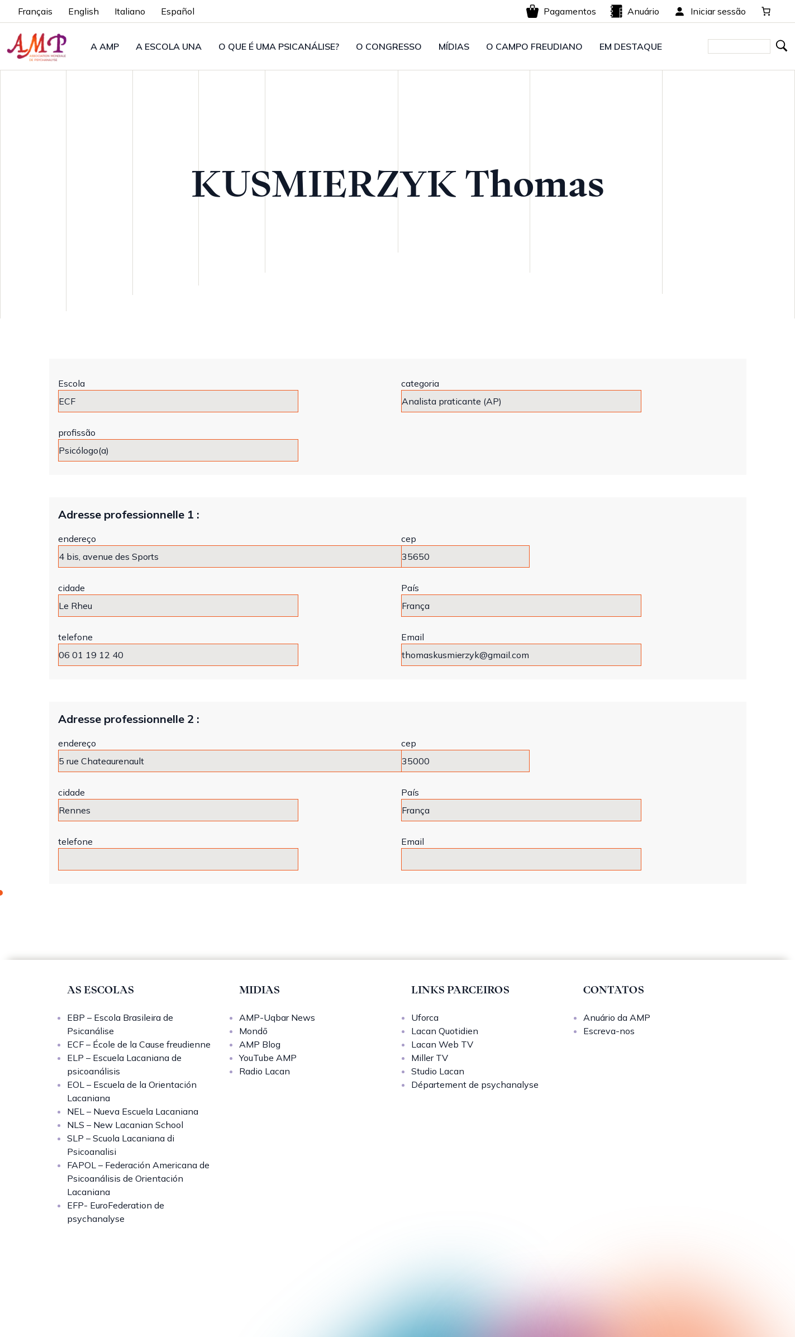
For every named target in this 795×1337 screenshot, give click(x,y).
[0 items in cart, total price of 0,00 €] (766, 11)
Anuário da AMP (616, 1017)
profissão (77, 432)
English (83, 11)
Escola (71, 383)
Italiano (130, 11)
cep (408, 538)
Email (412, 637)
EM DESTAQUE (630, 46)
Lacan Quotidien (444, 1030)
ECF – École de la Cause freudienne (139, 1044)
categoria (420, 383)
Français (35, 11)
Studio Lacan (437, 1071)
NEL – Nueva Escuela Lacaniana (132, 1111)
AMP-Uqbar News (277, 1017)
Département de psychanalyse (475, 1084)
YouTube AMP (268, 1057)
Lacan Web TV (442, 1044)
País (410, 587)
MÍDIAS (454, 46)
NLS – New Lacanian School (125, 1124)
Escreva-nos (609, 1030)
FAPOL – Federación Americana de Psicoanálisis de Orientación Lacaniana (138, 1178)
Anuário (634, 11)
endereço (77, 538)
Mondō (253, 1030)
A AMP (105, 46)
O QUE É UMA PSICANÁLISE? (278, 46)
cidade (71, 587)
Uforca (425, 1017)
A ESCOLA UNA (169, 46)
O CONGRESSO (389, 46)
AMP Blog (259, 1044)
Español (177, 11)
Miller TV (429, 1057)
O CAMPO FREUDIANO (534, 46)
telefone (75, 637)
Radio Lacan (264, 1071)
